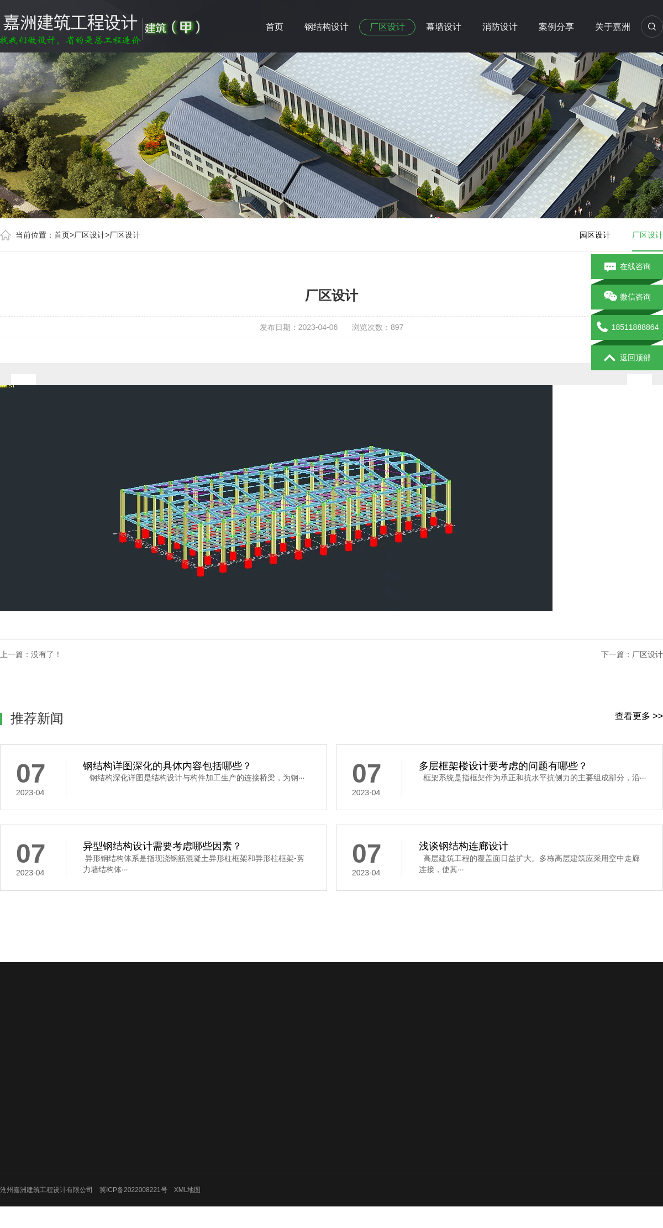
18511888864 (627, 327)
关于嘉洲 (612, 27)
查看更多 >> (639, 716)
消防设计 (500, 27)
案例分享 (556, 27)
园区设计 (595, 234)
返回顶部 (627, 358)
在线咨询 (627, 267)
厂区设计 (387, 27)
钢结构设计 (326, 27)
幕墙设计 (443, 27)
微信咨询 (627, 297)
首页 (274, 27)
